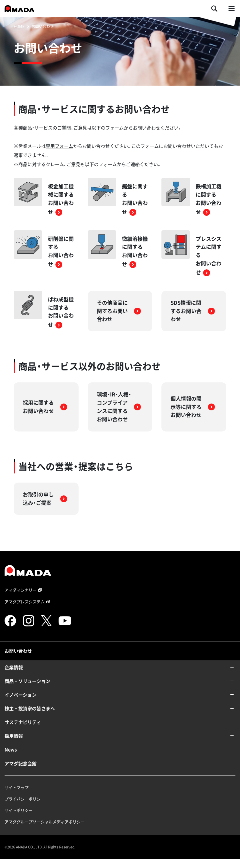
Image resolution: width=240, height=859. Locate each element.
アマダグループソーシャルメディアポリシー (45, 821)
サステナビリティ (23, 722)
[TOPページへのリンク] (120, 570)
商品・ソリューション (27, 680)
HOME (19, 26)
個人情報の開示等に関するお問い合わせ (193, 407)
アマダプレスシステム (28, 601)
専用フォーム (59, 145)
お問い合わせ (18, 650)
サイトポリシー (19, 810)
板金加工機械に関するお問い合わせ (61, 198)
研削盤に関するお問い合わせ (61, 251)
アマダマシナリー (24, 589)
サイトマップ (17, 787)
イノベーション (21, 694)
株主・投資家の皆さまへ (30, 708)
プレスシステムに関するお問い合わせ (208, 255)
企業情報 (14, 667)
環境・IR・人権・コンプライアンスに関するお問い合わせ (119, 406)
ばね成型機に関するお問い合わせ (61, 311)
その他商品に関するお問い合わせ (119, 311)
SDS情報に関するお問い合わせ (193, 311)
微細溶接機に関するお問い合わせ (135, 251)
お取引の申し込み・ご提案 (45, 499)
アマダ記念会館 (21, 763)
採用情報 (14, 735)
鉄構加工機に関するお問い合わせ (208, 198)
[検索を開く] (214, 8)
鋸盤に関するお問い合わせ (135, 198)
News (11, 749)
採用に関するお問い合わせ (45, 407)
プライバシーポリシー (25, 799)
